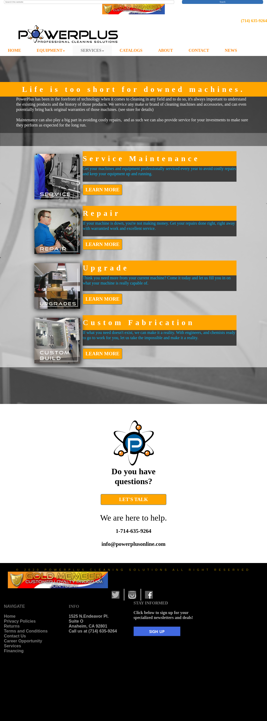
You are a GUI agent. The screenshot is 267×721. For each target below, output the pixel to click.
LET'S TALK (133, 499)
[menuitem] (14, 50)
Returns (12, 626)
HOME (14, 50)
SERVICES (92, 50)
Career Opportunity (23, 641)
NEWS (231, 50)
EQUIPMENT (51, 50)
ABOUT (165, 50)
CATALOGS (131, 50)
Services (12, 646)
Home (9, 616)
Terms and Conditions (26, 631)
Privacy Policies (20, 621)
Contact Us (15, 636)
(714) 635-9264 (254, 20)
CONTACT (199, 50)
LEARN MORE (102, 189)
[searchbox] (89, 2)
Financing (14, 651)
